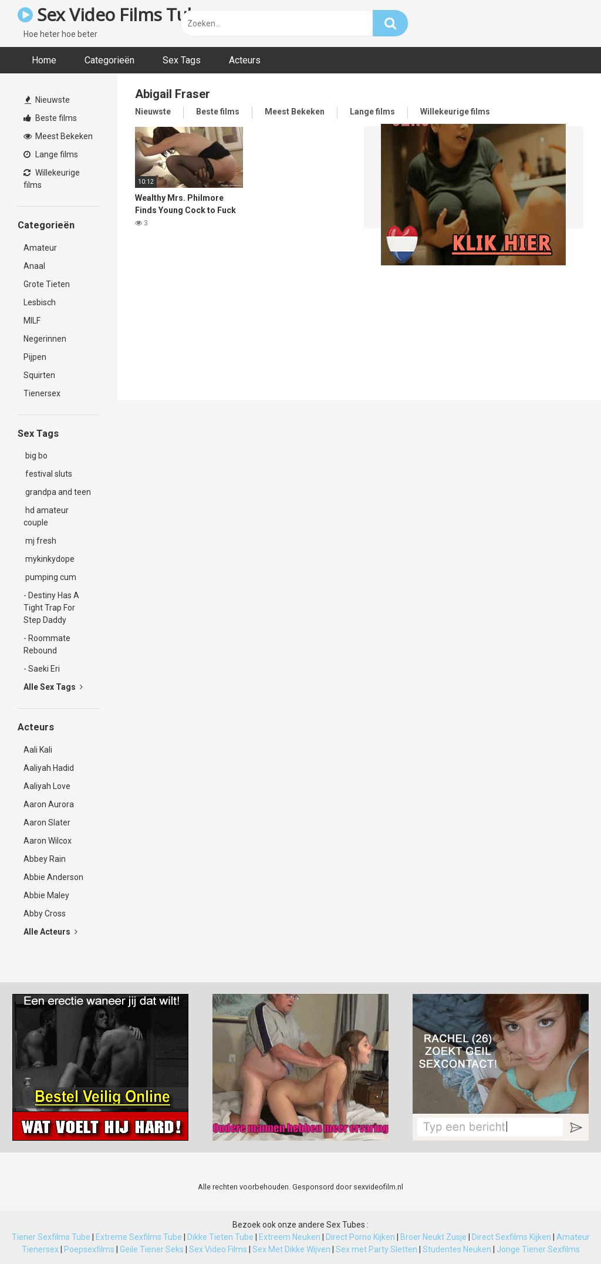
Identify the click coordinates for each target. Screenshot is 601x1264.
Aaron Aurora (48, 804)
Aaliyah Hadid (48, 768)
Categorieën (109, 60)
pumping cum (49, 577)
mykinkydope (49, 559)
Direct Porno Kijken (360, 1237)
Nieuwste (47, 100)
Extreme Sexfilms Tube (139, 1237)
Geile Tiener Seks (152, 1249)
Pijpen (34, 357)
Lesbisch (39, 302)
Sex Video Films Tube (112, 14)
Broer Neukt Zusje (433, 1237)
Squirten (39, 375)
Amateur (40, 247)
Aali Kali (37, 749)
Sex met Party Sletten (376, 1249)
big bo (35, 455)
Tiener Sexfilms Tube (51, 1237)
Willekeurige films (51, 179)
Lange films (50, 154)
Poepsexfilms (89, 1249)
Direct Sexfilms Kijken (511, 1237)
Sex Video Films (218, 1249)
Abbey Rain (44, 859)
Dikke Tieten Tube (220, 1237)
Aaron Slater (46, 822)
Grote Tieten (46, 284)
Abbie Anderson (53, 877)
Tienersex (41, 393)
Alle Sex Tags (53, 687)
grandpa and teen (57, 492)
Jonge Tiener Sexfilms (538, 1249)
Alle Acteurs (50, 931)
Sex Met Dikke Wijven (291, 1249)
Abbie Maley (46, 895)
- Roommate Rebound (46, 644)
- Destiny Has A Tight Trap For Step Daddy (51, 608)
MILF (31, 320)
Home (44, 60)
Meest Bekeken (58, 136)
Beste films (50, 118)
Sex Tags (182, 60)
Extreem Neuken (289, 1237)
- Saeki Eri (41, 668)
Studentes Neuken (457, 1249)
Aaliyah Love (46, 786)
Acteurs (245, 60)
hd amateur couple (46, 516)
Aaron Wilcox (47, 840)
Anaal (34, 266)
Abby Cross (44, 913)
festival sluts (47, 473)
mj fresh (39, 540)
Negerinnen (44, 338)
